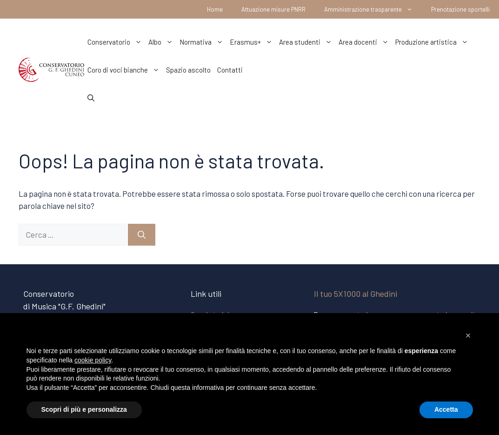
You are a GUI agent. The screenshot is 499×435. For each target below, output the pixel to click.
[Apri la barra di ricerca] (91, 98)
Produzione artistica (433, 42)
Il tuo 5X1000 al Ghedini (355, 293)
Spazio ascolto (188, 70)
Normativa (203, 42)
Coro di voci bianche (125, 70)
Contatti (230, 70)
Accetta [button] (446, 409)
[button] (468, 335)
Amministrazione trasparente (373, 9)
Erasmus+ (253, 42)
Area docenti (365, 42)
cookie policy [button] (92, 360)
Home (215, 9)
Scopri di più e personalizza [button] (84, 409)
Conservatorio (116, 42)
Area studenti (307, 42)
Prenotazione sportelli (460, 9)
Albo (162, 42)
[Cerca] (141, 235)
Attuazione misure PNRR (273, 9)
